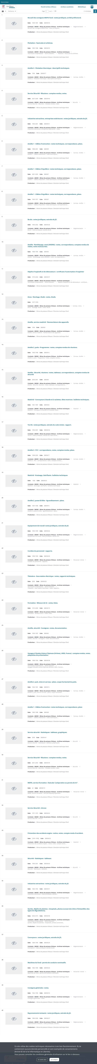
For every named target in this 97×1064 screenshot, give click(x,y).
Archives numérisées (67, 7)
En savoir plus (42, 1059)
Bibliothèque (82, 7)
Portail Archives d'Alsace (48, 7)
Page (43, 11)
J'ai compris (54, 1059)
